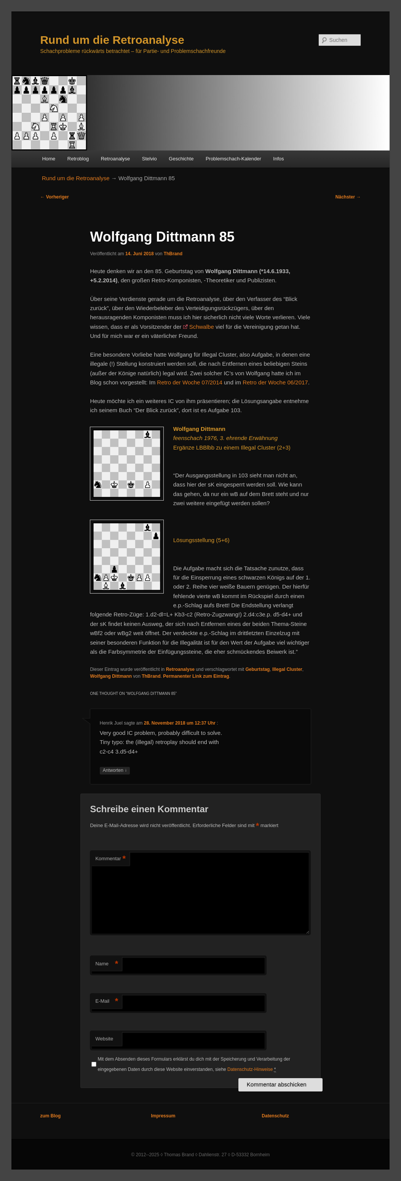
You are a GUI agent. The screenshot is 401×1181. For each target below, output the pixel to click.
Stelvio (149, 159)
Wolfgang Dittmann (111, 676)
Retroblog (78, 159)
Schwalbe (201, 326)
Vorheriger (54, 197)
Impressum (163, 1116)
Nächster (348, 197)
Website (104, 1039)
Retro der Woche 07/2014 (189, 382)
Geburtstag (257, 669)
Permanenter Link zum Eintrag (196, 676)
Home (49, 159)
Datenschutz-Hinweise (250, 1069)
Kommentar (110, 858)
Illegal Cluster (287, 669)
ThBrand (173, 253)
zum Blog (50, 1116)
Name (106, 964)
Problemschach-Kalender (233, 159)
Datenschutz (275, 1116)
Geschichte (181, 159)
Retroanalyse (115, 159)
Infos (278, 159)
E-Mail (106, 1001)
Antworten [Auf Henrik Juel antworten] (115, 770)
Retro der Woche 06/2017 (275, 382)
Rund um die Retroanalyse (112, 40)
